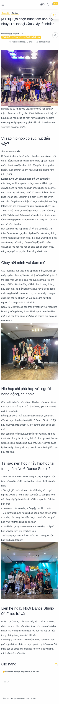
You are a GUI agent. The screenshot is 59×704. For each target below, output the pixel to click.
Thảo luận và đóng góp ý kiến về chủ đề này (21, 37)
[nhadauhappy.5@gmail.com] (12, 33)
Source (29, 698)
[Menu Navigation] (2, 4)
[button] (42, 4)
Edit (34, 698)
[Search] (47, 4)
